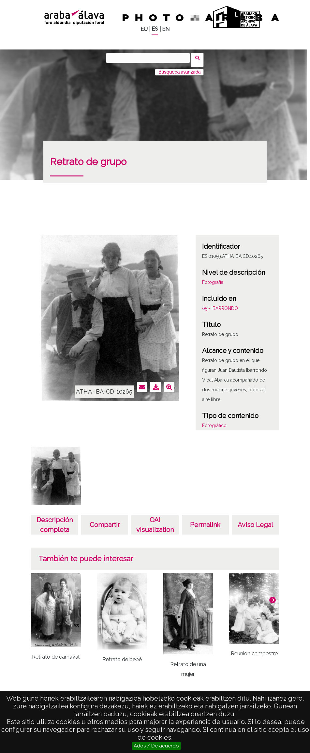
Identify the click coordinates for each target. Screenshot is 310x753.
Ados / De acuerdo (156, 746)
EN (166, 29)
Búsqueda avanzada (179, 68)
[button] (272, 596)
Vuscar (199, 58)
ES (155, 29)
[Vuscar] (150, 58)
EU (144, 29)
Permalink (205, 521)
